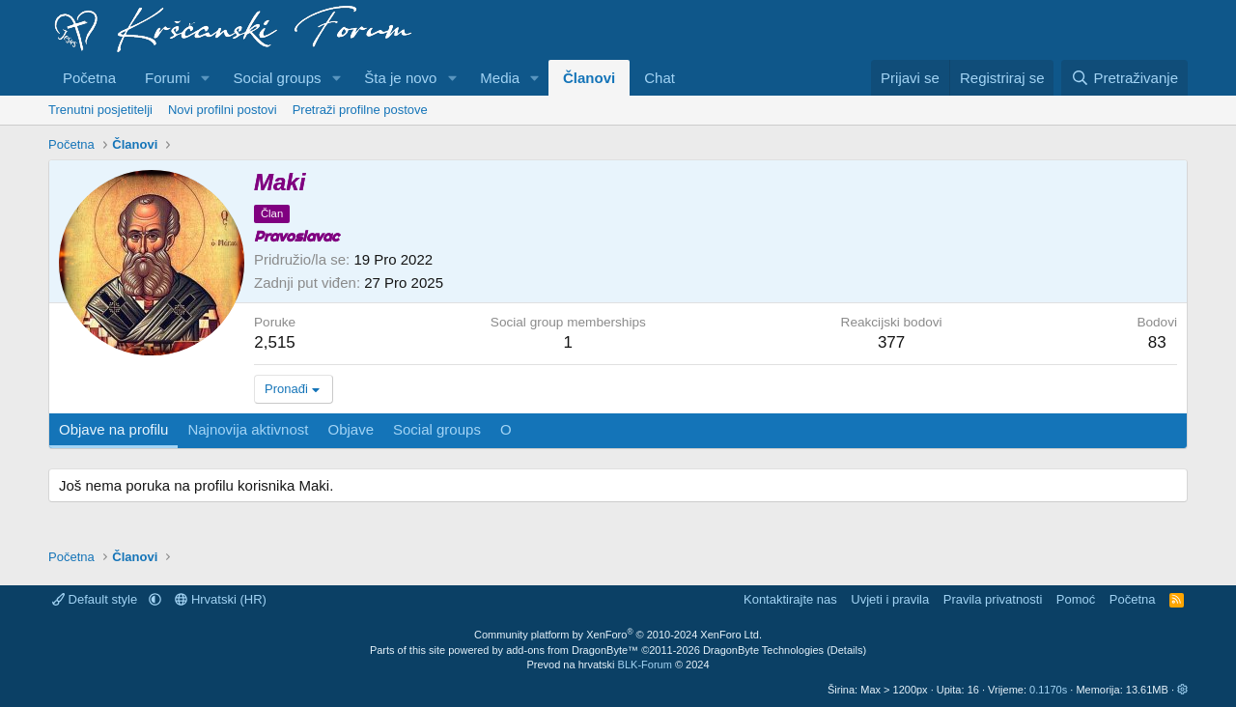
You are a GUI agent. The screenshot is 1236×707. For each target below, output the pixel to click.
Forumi (167, 78)
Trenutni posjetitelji (100, 109)
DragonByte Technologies (763, 650)
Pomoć (1075, 599)
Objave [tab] (350, 429)
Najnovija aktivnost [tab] (247, 429)
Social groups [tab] (437, 429)
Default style (96, 599)
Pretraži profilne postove (360, 109)
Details (846, 650)
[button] (205, 78)
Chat (659, 78)
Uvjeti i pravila (890, 599)
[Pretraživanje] (1124, 78)
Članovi (589, 78)
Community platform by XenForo (618, 634)
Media (500, 78)
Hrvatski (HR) (221, 599)
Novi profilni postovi (222, 109)
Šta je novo (400, 78)
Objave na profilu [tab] (113, 429)
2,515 (274, 342)
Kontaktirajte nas (790, 599)
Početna (89, 78)
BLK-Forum (645, 664)
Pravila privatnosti (993, 599)
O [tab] (506, 429)
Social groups (278, 78)
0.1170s (1048, 689)
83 (1157, 342)
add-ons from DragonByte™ (572, 650)
